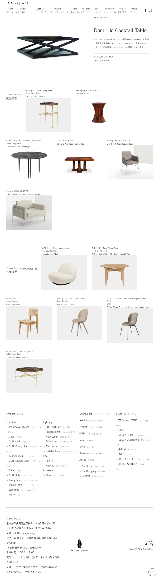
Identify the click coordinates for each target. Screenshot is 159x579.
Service (91, 420)
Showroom (109, 10)
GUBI (90, 433)
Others (134, 10)
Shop (97, 10)
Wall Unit (21, 489)
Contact (123, 10)
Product (17, 414)
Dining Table (24, 485)
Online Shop (59, 10)
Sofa (15, 470)
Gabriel (127, 449)
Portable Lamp (61, 451)
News (75, 10)
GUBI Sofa (20, 475)
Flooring (56, 465)
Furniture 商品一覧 (29, 269)
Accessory (48, 470)
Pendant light (61, 431)
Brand (127, 414)
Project (91, 427)
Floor (45, 456)
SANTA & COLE (133, 459)
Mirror (15, 494)
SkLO (124, 454)
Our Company (93, 471)
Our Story (94, 466)
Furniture (23, 10)
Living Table (23, 480)
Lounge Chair (23, 456)
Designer (86, 10)
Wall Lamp (58, 446)
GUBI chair (20, 441)
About (86, 459)
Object (55, 475)
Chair (15, 436)
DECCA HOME (132, 435)
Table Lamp (59, 441)
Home (10, 10)
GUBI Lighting (61, 427)
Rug (50, 460)
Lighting (40, 10)
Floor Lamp (58, 436)
